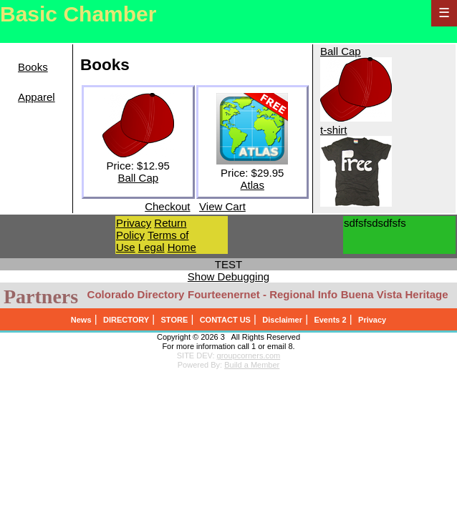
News (81, 319)
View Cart (222, 206)
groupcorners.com (249, 355)
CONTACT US (225, 319)
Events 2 (330, 319)
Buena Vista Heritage (394, 294)
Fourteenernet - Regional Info (262, 294)
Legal (151, 247)
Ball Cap (137, 178)
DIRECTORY (126, 319)
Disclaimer (282, 319)
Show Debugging (228, 276)
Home (182, 247)
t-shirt (333, 130)
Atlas (252, 185)
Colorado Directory (136, 294)
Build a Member (251, 364)
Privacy (133, 223)
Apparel (36, 97)
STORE (174, 319)
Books (33, 67)
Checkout (167, 206)
